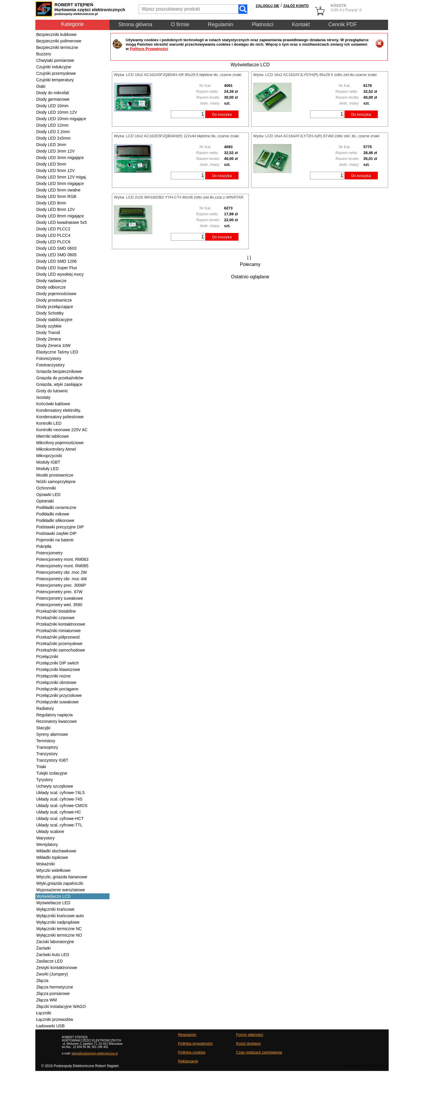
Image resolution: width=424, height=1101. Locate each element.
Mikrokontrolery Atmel (56, 449)
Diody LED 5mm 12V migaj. (61, 177)
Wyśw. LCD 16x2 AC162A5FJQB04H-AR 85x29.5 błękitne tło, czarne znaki (177, 74)
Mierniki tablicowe (52, 436)
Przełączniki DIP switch (57, 663)
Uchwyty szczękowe (54, 786)
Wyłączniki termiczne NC (59, 928)
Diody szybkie (49, 326)
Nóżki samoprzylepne (56, 481)
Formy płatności (249, 1034)
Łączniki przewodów (54, 1019)
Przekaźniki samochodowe (60, 650)
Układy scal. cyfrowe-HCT (60, 818)
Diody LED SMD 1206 (56, 261)
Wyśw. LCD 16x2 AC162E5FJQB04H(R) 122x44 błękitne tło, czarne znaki (176, 136)
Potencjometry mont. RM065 (62, 565)
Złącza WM (46, 1000)
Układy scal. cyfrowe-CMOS (61, 805)
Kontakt (301, 24)
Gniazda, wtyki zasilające (59, 384)
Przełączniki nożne (53, 676)
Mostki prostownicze (54, 475)
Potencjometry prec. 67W (59, 591)
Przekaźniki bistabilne (56, 611)
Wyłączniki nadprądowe (58, 922)
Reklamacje (188, 1061)
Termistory (45, 740)
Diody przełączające (54, 306)
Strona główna (135, 24)
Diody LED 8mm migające (60, 216)
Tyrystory (44, 779)
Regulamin (220, 24)
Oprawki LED (48, 494)
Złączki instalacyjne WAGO (61, 1006)
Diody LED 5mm (51, 164)
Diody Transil (48, 332)
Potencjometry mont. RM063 (62, 559)
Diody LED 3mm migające (60, 157)
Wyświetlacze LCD (53, 896)
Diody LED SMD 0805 (56, 254)
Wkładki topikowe (52, 857)
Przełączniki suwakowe (57, 702)
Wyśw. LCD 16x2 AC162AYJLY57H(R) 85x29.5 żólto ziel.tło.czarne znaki (315, 74)
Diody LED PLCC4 (53, 235)
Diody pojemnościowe (56, 293)
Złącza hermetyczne (54, 987)
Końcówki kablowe (53, 403)
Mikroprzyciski (49, 455)
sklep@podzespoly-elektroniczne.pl (95, 1053)
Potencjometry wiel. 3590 (59, 604)
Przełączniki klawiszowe (58, 669)
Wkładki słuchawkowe (56, 851)
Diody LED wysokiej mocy (60, 274)
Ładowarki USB (50, 1026)
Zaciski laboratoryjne (55, 941)
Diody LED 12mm (52, 125)
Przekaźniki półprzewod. (58, 637)
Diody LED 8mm (51, 203)
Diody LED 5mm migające (60, 183)
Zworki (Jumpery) (52, 974)
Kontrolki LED (49, 423)
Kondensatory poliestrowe (60, 416)
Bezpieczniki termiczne (57, 47)
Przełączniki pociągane (57, 689)
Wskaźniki (45, 864)
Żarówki (43, 948)
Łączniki (43, 1013)
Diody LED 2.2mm (53, 131)
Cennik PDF (342, 24)
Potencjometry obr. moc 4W (61, 578)
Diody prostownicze (54, 300)
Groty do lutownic (52, 391)
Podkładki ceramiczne (56, 507)
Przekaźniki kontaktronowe (60, 624)
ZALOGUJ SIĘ (267, 6)
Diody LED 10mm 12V (56, 112)
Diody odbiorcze (51, 287)
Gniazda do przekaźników (59, 378)
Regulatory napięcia (54, 714)
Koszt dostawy (248, 1043)
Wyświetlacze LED (53, 902)
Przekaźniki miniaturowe (58, 630)
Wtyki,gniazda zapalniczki (59, 883)
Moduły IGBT (48, 462)
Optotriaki (45, 501)
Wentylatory (47, 844)
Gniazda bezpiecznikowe (59, 371)
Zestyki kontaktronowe (56, 967)
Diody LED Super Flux (56, 267)
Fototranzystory (50, 365)
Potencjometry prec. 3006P (61, 585)
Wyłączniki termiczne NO (59, 935)
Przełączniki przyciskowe (59, 695)
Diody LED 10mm (52, 105)
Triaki (41, 766)
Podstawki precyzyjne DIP (60, 527)
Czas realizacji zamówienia (259, 1052)
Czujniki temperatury (55, 79)
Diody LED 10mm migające (61, 118)
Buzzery (43, 54)
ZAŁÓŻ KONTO (296, 6)
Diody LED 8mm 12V (55, 209)
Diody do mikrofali (52, 92)
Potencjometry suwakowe (59, 598)
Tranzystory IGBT (52, 760)
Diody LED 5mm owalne (58, 190)
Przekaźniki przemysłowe (59, 643)
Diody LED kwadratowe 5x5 (61, 222)
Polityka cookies (192, 1052)
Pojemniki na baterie (55, 540)
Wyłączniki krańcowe (55, 909)
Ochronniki (46, 488)
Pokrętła (43, 546)
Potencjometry (49, 552)
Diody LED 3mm (51, 144)
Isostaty (43, 397)
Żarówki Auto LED (52, 954)
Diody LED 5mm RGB (56, 196)
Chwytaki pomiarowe (55, 60)
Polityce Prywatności (149, 49)
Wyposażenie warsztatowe (60, 889)
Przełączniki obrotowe (56, 682)
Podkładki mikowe (52, 514)
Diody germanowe (52, 99)
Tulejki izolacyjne (51, 773)
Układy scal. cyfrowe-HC (58, 812)
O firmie (180, 24)
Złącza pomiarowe (53, 993)
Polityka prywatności (195, 1043)
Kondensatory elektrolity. (58, 410)
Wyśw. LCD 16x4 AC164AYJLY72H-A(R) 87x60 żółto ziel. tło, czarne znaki (316, 136)
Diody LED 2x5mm (53, 138)
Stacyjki (43, 727)
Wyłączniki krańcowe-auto (60, 915)
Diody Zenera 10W (53, 345)
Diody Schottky (50, 313)
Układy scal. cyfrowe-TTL (59, 825)
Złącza (42, 980)
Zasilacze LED (49, 961)
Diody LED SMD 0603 (56, 248)
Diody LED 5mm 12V (55, 170)
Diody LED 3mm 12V (55, 151)
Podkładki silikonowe (55, 520)
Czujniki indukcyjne (53, 67)
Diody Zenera (48, 339)
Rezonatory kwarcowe (56, 721)
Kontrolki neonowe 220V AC (61, 429)
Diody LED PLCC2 (53, 229)
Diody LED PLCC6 (53, 241)
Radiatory (45, 708)
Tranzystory (47, 753)
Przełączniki (47, 656)
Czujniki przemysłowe (56, 73)
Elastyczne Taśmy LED (57, 352)
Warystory (45, 838)
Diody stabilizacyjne (54, 319)
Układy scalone (50, 831)
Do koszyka (222, 114)
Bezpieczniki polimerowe (58, 41)
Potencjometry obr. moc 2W (61, 572)
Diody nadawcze (51, 280)
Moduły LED (47, 468)
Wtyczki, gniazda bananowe (61, 876)
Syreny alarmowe (52, 734)
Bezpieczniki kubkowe (56, 34)
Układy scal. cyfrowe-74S (59, 799)
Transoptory (47, 747)
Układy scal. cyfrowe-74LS (60, 792)
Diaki (40, 86)
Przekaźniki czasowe (55, 617)
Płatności (262, 24)
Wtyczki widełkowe (53, 870)
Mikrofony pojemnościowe (60, 442)
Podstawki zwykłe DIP (56, 533)
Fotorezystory (48, 358)
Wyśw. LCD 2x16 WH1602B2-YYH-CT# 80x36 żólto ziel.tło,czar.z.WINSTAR (179, 197)
